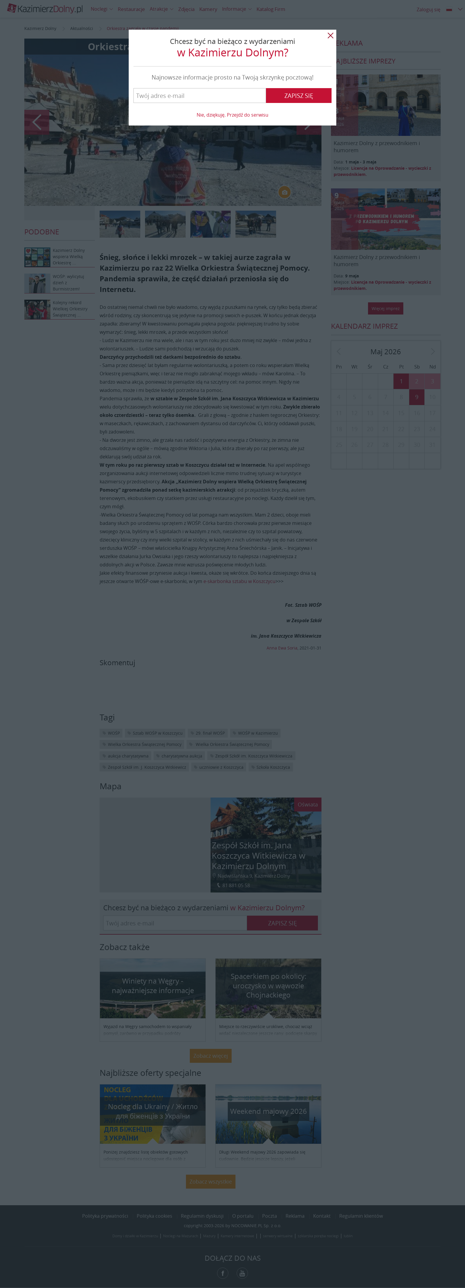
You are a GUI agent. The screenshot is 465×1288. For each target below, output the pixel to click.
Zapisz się (298, 96)
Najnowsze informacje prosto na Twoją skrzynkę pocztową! (232, 77)
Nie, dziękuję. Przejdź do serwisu (232, 115)
